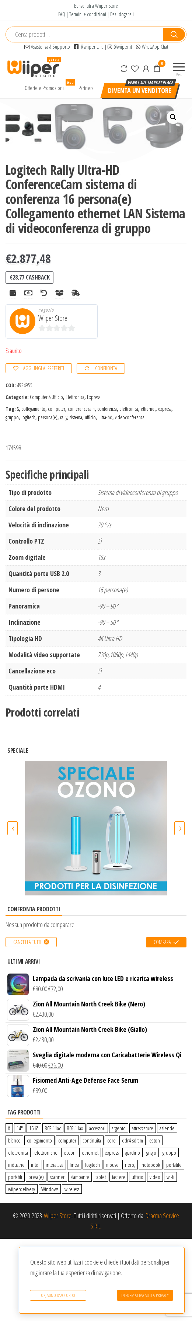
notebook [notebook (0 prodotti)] (151, 1246)
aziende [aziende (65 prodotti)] (167, 1210)
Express (93, 478)
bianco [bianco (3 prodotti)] (14, 1222)
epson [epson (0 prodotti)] (70, 1234)
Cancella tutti (27, 1024)
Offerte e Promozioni (47, 85)
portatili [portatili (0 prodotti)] (15, 1258)
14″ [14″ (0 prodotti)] (20, 1210)
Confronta (106, 450)
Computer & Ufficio (46, 478)
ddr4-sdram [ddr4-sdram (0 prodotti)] (132, 1222)
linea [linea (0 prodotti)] (74, 1246)
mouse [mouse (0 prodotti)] (112, 1246)
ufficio (90, 499)
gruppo (12, 499)
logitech (28, 499)
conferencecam (81, 491)
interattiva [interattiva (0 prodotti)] (54, 1246)
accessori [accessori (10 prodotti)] (97, 1210)
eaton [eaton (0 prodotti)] (154, 1222)
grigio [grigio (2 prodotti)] (151, 1234)
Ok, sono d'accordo (56, 1297)
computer (56, 491)
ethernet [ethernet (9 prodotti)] (90, 1234)
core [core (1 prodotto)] (111, 1222)
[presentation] (12, 911)
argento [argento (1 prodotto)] (119, 1210)
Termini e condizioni (87, 14)
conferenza (107, 491)
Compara (162, 1023)
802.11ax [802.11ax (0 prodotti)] (75, 1210)
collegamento (33, 491)
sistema (76, 499)
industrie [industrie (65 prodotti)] (16, 1246)
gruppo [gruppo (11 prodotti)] (169, 1234)
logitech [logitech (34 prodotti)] (92, 1246)
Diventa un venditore (139, 90)
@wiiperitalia (89, 46)
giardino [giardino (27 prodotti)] (132, 1234)
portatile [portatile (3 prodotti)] (174, 1246)
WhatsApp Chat (152, 46)
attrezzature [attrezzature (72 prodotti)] (142, 1210)
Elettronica (75, 478)
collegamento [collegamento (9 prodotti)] (39, 1222)
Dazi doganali (122, 14)
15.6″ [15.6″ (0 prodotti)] (34, 1210)
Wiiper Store (52, 400)
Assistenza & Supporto (47, 46)
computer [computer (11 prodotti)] (67, 1222)
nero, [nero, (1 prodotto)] (130, 1246)
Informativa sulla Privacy (145, 1297)
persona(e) (47, 499)
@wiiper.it (120, 46)
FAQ (61, 14)
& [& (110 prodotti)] (9, 1210)
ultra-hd (105, 499)
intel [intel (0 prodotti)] (35, 1246)
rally (63, 499)
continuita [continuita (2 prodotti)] (92, 1222)
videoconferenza (129, 499)
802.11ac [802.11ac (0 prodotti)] (53, 1210)
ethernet (148, 491)
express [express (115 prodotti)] (112, 1234)
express (164, 491)
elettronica (128, 491)
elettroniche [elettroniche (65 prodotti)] (45, 1234)
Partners (85, 87)
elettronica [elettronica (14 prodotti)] (18, 1234)
